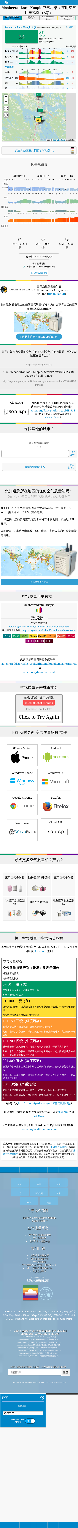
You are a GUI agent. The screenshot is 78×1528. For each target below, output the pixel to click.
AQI (20, 27)
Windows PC (55, 905)
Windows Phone (22, 905)
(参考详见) (39, 1199)
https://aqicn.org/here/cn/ (39, 364)
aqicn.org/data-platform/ (39, 755)
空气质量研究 (38, 1395)
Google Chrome (22, 929)
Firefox (55, 929)
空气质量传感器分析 (39, 1409)
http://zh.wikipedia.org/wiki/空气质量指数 (44, 1271)
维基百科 (63, 1280)
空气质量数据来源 (40, 1423)
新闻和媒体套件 (40, 1388)
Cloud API (55, 955)
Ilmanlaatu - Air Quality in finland (40, 1501)
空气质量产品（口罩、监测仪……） (39, 1432)
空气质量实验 (39, 1406)
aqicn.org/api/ (52, 457)
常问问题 (38, 1416)
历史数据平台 (39, 1439)
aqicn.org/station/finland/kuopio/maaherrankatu (49, 713)
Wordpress (22, 955)
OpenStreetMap (59, 140)
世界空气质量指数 (60, 1315)
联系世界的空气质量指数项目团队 (40, 1385)
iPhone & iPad (22, 880)
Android (55, 880)
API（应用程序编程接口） (39, 1436)
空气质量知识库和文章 (39, 1402)
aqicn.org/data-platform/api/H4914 (52, 451)
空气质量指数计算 (40, 1426)
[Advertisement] (39, 417)
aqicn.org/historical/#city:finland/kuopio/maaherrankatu (39, 709)
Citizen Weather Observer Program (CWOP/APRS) (40, 1498)
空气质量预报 (39, 1429)
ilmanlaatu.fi (56, 294)
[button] (38, 121)
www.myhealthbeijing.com (39, 1297)
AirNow (39, 1119)
